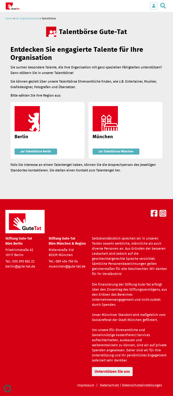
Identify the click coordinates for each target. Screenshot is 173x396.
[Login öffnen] (153, 5)
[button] (7, 388)
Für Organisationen (27, 18)
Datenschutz (109, 385)
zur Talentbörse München (116, 151)
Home (9, 18)
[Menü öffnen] (143, 4)
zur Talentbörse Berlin (36, 151)
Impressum (85, 385)
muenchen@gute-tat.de (67, 266)
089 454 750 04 (67, 261)
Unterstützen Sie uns (112, 371)
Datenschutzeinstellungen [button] (142, 385)
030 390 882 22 (23, 261)
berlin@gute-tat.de (20, 266)
